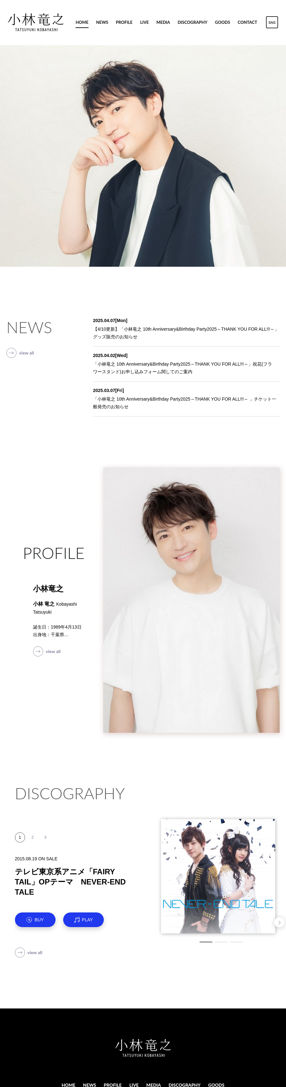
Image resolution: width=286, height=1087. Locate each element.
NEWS (102, 22)
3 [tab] (45, 848)
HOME (82, 22)
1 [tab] (20, 848)
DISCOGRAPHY (193, 22)
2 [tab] (33, 848)
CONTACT (247, 22)
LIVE (144, 22)
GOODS (222, 22)
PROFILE (124, 22)
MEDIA (163, 22)
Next (279, 922)
